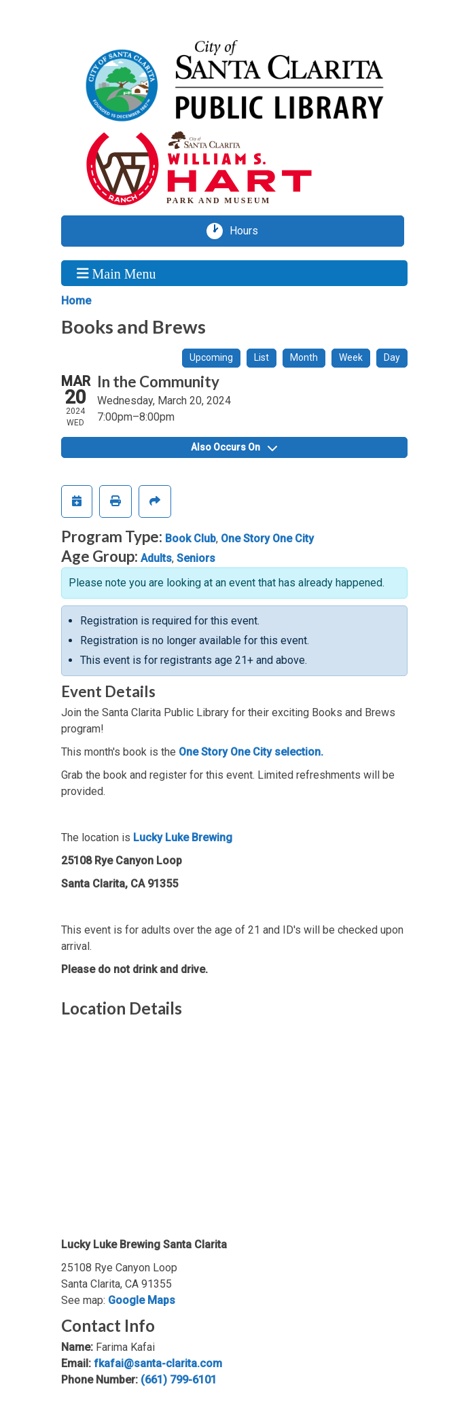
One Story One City (267, 538)
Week (351, 357)
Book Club (190, 538)
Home (76, 300)
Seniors (196, 558)
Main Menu (116, 273)
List (261, 357)
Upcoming (211, 357)
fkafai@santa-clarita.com (158, 1363)
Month (304, 357)
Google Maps (141, 1300)
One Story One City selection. (251, 751)
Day (392, 357)
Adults (156, 558)
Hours (248, 231)
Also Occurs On (234, 447)
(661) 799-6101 (179, 1379)
